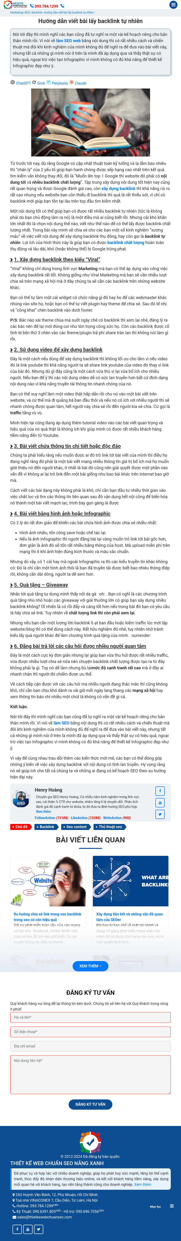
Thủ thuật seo (110, 827)
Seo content (77, 827)
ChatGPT (21, 83)
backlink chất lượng (125, 242)
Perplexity (57, 83)
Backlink (47, 827)
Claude (77, 83)
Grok (39, 83)
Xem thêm (142, 1184)
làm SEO (61, 723)
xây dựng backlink (118, 188)
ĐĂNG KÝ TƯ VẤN (90, 1104)
